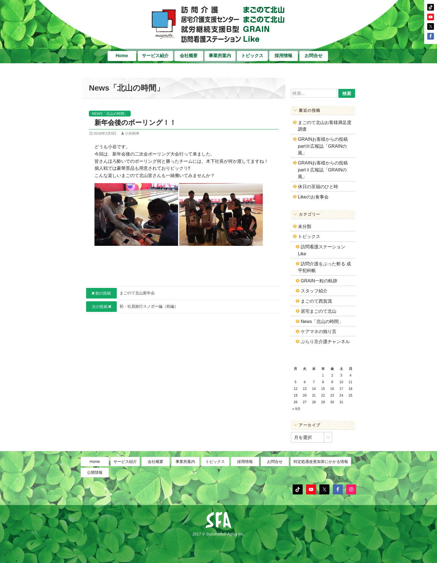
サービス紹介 (155, 55)
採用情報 (283, 55)
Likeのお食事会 (313, 196)
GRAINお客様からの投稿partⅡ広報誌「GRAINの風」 (323, 169)
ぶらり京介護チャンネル (325, 341)
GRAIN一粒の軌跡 (319, 280)
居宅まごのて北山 (318, 311)
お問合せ (313, 55)
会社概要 (189, 55)
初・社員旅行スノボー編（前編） (132, 306)
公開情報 (95, 486)
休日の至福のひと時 (318, 186)
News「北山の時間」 (110, 113)
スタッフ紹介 (314, 290)
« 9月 (296, 409)
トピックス (252, 55)
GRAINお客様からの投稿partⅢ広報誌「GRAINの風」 (323, 146)
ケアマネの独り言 (318, 331)
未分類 (304, 226)
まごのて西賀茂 (316, 301)
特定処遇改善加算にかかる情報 (320, 475)
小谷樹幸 (132, 133)
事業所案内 (220, 55)
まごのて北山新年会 (120, 293)
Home (122, 55)
